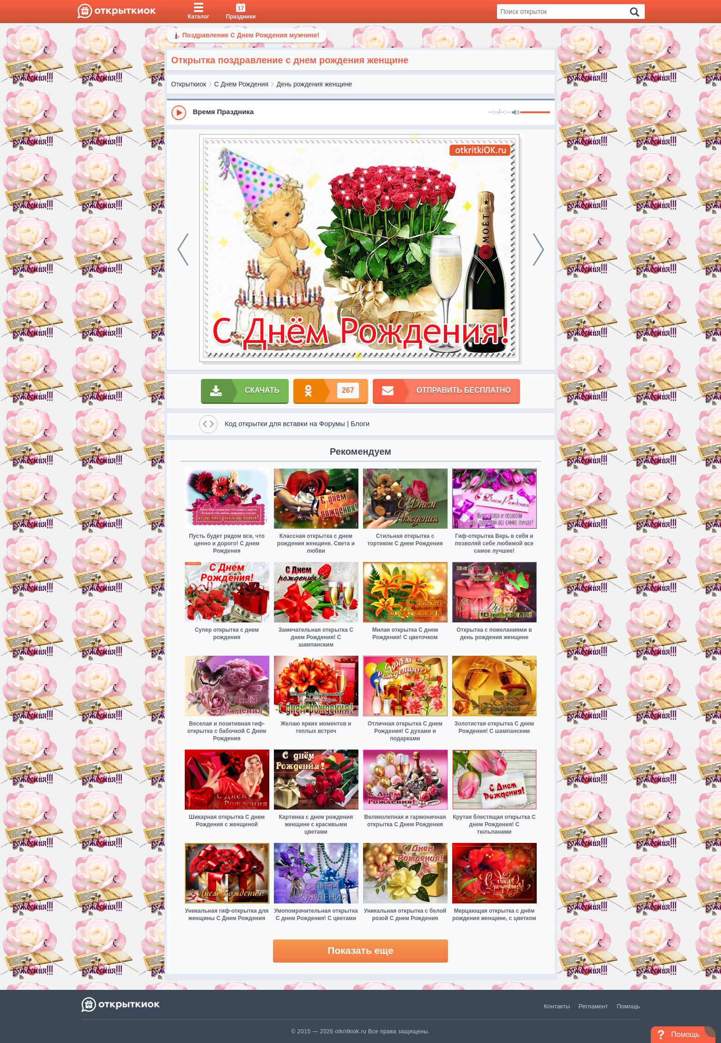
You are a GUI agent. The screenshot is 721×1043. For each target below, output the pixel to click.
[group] (361, 112)
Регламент (593, 1006)
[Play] (178, 112)
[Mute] (515, 112)
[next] (538, 249)
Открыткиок (188, 84)
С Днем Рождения (241, 84)
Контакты (557, 1006)
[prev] (183, 249)
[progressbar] (535, 113)
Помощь (628, 1006)
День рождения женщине (314, 84)
